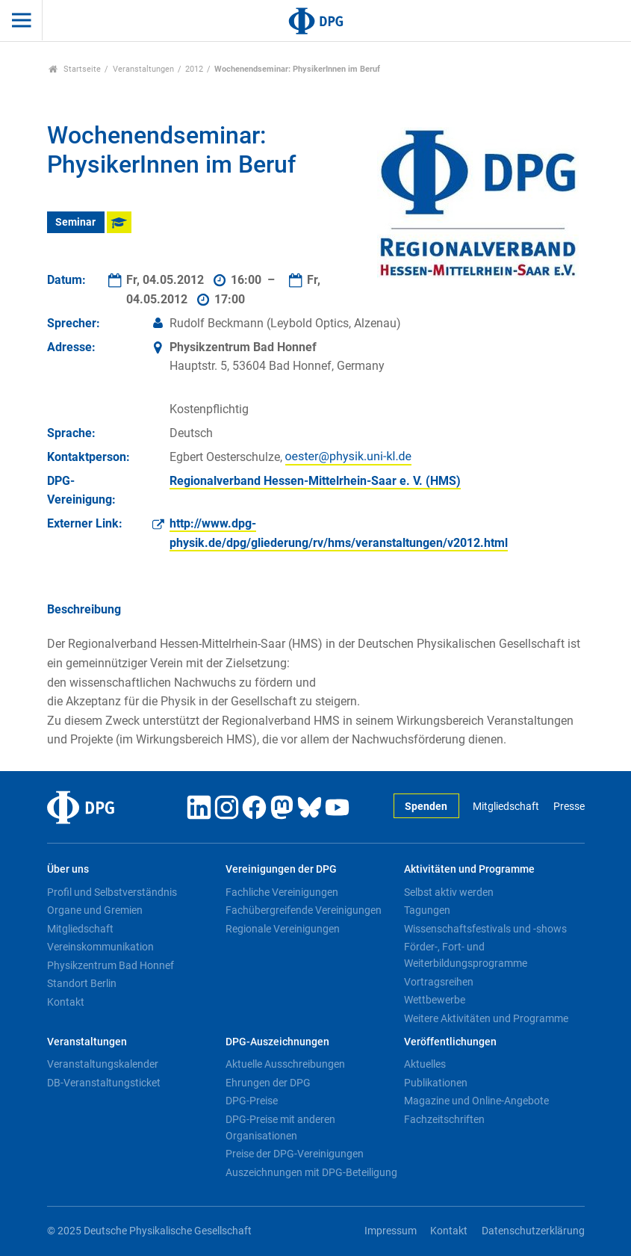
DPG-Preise (252, 1101)
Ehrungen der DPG (268, 1083)
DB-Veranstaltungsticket (104, 1083)
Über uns (68, 869)
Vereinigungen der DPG (281, 869)
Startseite (75, 69)
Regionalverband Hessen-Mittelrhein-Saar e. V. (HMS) (315, 481)
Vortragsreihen (438, 982)
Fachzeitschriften (444, 1119)
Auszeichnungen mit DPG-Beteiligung (311, 1172)
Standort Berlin (81, 983)
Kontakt (65, 1002)
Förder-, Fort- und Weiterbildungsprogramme (465, 955)
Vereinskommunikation (100, 947)
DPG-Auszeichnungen (277, 1042)
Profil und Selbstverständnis (112, 892)
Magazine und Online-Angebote (476, 1101)
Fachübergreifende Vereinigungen (304, 910)
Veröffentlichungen (450, 1042)
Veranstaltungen (143, 69)
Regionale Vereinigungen (283, 929)
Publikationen (435, 1083)
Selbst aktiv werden (449, 892)
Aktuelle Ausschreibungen (285, 1064)
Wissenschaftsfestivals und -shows (485, 929)
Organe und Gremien (95, 910)
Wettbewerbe (434, 1000)
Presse (569, 806)
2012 (194, 69)
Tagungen (427, 910)
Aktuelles (425, 1064)
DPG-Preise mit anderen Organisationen (280, 1127)
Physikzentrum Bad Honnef (110, 965)
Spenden (426, 806)
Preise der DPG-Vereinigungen (295, 1154)
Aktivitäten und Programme (469, 869)
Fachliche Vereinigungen (282, 892)
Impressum (390, 1231)
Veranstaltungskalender (102, 1064)
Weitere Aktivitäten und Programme (486, 1018)
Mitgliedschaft (506, 806)
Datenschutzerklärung (533, 1231)
